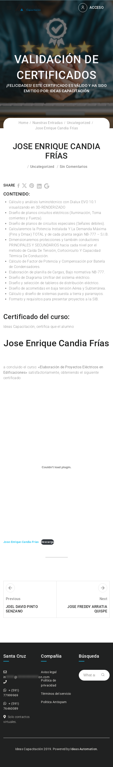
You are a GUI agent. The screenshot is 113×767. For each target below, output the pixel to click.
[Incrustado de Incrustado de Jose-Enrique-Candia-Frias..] (56, 467)
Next (103, 599)
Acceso (97, 7)
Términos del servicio (56, 693)
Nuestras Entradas (47, 123)
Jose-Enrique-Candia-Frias (21, 542)
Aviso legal (48, 672)
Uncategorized (78, 123)
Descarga (47, 542)
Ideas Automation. (84, 749)
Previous (13, 599)
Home (23, 123)
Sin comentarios (73, 166)
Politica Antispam (53, 702)
